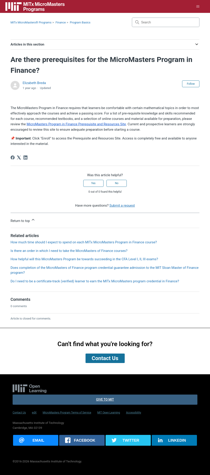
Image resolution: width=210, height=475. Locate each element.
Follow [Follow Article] (191, 83)
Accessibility (133, 412)
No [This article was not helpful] (116, 183)
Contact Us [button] (105, 358)
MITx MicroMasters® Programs (31, 22)
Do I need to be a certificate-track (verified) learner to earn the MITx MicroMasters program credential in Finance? (95, 281)
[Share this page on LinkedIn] (174, 440)
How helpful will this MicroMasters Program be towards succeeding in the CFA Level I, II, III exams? (84, 259)
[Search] (165, 22)
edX (34, 412)
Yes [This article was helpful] (93, 183)
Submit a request (122, 205)
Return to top (23, 220)
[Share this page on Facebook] (81, 440)
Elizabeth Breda (34, 83)
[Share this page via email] (35, 440)
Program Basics (80, 22)
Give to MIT (105, 399)
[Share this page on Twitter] (128, 440)
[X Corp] (19, 157)
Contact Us (19, 412)
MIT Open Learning (108, 412)
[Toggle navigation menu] (198, 6)
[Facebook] (13, 157)
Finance (61, 22)
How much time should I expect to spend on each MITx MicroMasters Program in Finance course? (84, 242)
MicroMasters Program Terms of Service (67, 412)
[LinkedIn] (25, 157)
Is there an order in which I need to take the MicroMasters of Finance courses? (69, 251)
